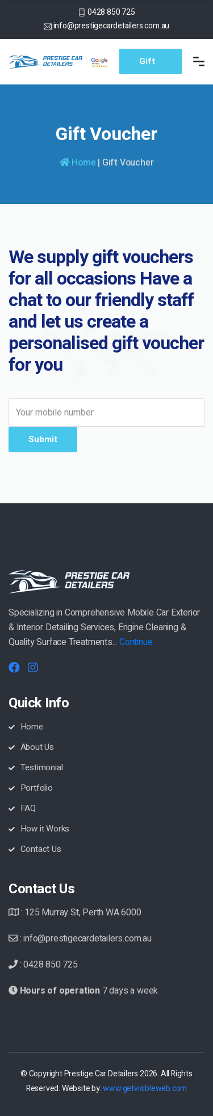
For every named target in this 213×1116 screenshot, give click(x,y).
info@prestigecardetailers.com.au (111, 26)
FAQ (22, 808)
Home (78, 162)
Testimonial (35, 767)
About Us (31, 747)
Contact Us (35, 849)
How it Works (39, 828)
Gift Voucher (156, 64)
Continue (135, 642)
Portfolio (31, 788)
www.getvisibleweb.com (145, 1088)
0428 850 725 (111, 12)
